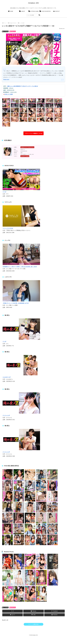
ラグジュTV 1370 (8, 228)
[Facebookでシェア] (54, 611)
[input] (33, 15)
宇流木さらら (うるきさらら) (27, 147)
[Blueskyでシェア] (33, 611)
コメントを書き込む (33, 624)
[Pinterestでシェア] (54, 614)
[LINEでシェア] (33, 614)
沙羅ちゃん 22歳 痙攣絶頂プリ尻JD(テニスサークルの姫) (22, 86)
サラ (4, 191)
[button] (39, 15)
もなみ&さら (6, 377)
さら (4, 341)
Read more (6, 79)
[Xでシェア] (12, 611)
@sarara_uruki (25, 156)
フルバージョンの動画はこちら (33, 133)
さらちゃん (6, 415)
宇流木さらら (12, 31)
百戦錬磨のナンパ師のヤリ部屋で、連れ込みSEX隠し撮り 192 (20, 266)
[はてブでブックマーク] (12, 614)
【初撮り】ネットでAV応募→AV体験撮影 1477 (15, 303)
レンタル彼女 (5, 31)
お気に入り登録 (8, 94)
